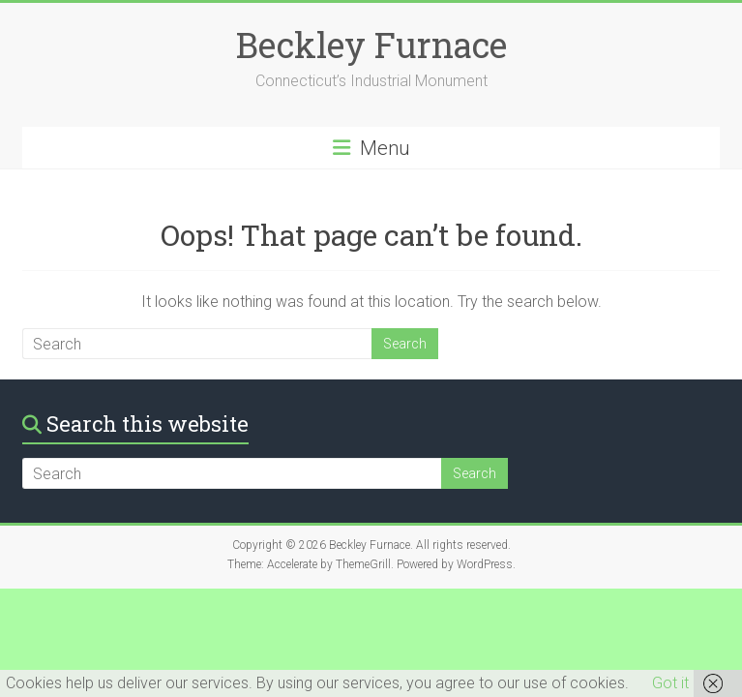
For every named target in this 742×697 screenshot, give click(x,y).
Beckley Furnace (371, 44)
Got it (670, 683)
